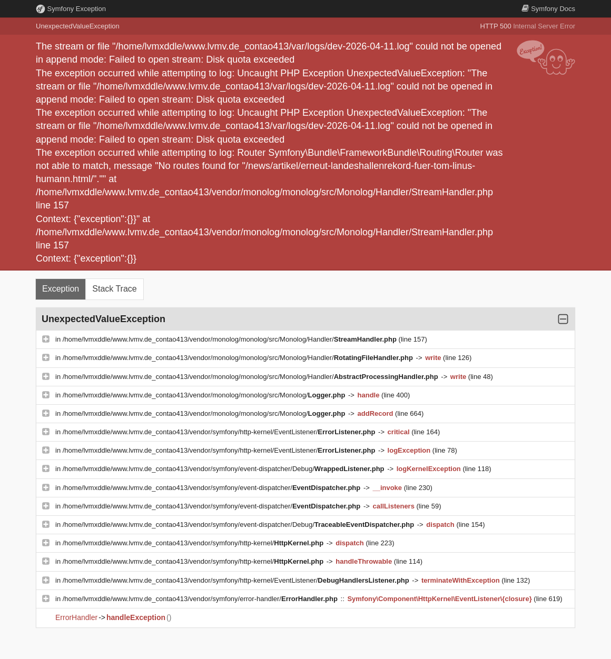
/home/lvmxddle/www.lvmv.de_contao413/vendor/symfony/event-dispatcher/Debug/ (224, 469)
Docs (548, 9)
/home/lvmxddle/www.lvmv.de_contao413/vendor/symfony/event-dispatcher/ (212, 488)
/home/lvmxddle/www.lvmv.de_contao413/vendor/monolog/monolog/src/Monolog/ (205, 395)
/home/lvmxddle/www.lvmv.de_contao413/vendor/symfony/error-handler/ (201, 599)
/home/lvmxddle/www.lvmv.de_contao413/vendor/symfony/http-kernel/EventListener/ (220, 432)
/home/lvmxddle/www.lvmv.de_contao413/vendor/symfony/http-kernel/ (194, 543)
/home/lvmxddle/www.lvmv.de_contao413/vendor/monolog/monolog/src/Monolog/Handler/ (231, 339)
